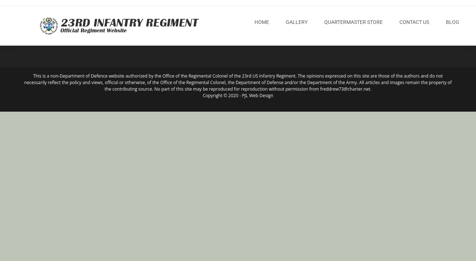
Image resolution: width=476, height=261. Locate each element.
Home (262, 22)
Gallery (297, 22)
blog (452, 22)
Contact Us (414, 22)
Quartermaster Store (353, 22)
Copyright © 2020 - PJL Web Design (238, 95)
